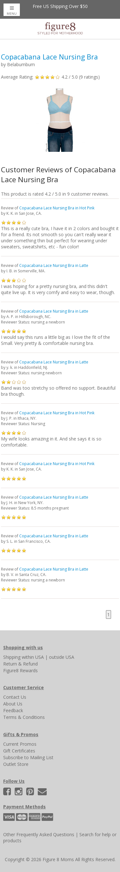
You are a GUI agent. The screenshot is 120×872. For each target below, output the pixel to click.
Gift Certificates (19, 751)
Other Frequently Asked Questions (38, 834)
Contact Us (14, 697)
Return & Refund (20, 664)
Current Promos (19, 744)
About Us (12, 704)
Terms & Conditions (24, 717)
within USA (33, 657)
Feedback (13, 710)
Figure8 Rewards (20, 670)
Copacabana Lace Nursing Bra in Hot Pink (56, 208)
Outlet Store (15, 764)
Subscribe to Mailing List (28, 757)
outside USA (61, 657)
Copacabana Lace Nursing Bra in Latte (53, 265)
